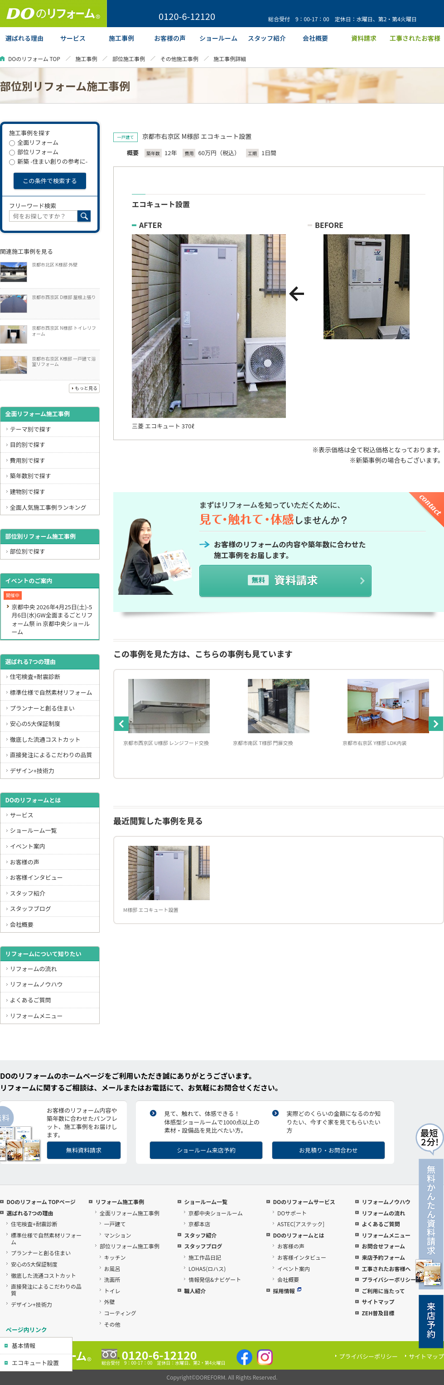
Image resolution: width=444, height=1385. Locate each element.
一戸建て (115, 1224)
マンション (117, 1235)
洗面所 (112, 1279)
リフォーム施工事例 (119, 1201)
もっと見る (86, 387)
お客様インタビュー (36, 877)
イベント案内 (27, 846)
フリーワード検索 (32, 205)
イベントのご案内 (28, 580)
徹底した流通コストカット (45, 739)
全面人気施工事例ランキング (48, 507)
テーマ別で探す (30, 429)
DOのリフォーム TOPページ (40, 1201)
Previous (121, 723)
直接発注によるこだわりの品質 (51, 754)
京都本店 (199, 1224)
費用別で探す (27, 460)
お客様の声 (24, 862)
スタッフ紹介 (27, 893)
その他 (112, 1324)
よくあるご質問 (30, 1000)
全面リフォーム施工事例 (37, 413)
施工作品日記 (204, 1257)
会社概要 (22, 924)
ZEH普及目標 (378, 1313)
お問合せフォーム (383, 1246)
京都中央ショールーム (215, 1213)
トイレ (112, 1291)
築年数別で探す (30, 475)
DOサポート (292, 1213)
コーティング (120, 1313)
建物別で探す (27, 491)
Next (436, 723)
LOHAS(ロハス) (207, 1268)
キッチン (115, 1257)
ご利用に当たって (383, 1291)
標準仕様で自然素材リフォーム (51, 692)
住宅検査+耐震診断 (35, 676)
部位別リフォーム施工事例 (40, 536)
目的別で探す (27, 444)
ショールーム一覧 (33, 830)
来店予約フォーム (383, 1257)
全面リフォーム (33, 142)
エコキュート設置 (35, 1362)
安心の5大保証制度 (35, 723)
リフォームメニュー (36, 1015)
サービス (22, 815)
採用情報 (287, 1291)
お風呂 (112, 1268)
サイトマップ (378, 1301)
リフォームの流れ (33, 968)
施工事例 (86, 58)
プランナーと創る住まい (42, 708)
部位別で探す (27, 551)
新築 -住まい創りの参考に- (48, 161)
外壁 (109, 1301)
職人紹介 (195, 1291)
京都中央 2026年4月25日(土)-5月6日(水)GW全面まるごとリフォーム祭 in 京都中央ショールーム (51, 619)
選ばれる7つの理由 (30, 661)
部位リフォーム (33, 151)
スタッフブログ (30, 908)
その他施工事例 (179, 58)
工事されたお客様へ (386, 1268)
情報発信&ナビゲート (214, 1279)
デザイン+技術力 (32, 770)
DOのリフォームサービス (304, 1201)
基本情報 (23, 1345)
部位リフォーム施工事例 (129, 1246)
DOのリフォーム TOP (34, 58)
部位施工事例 (128, 58)
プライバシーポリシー (389, 1279)
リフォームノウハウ (36, 984)
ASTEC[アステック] (300, 1224)
